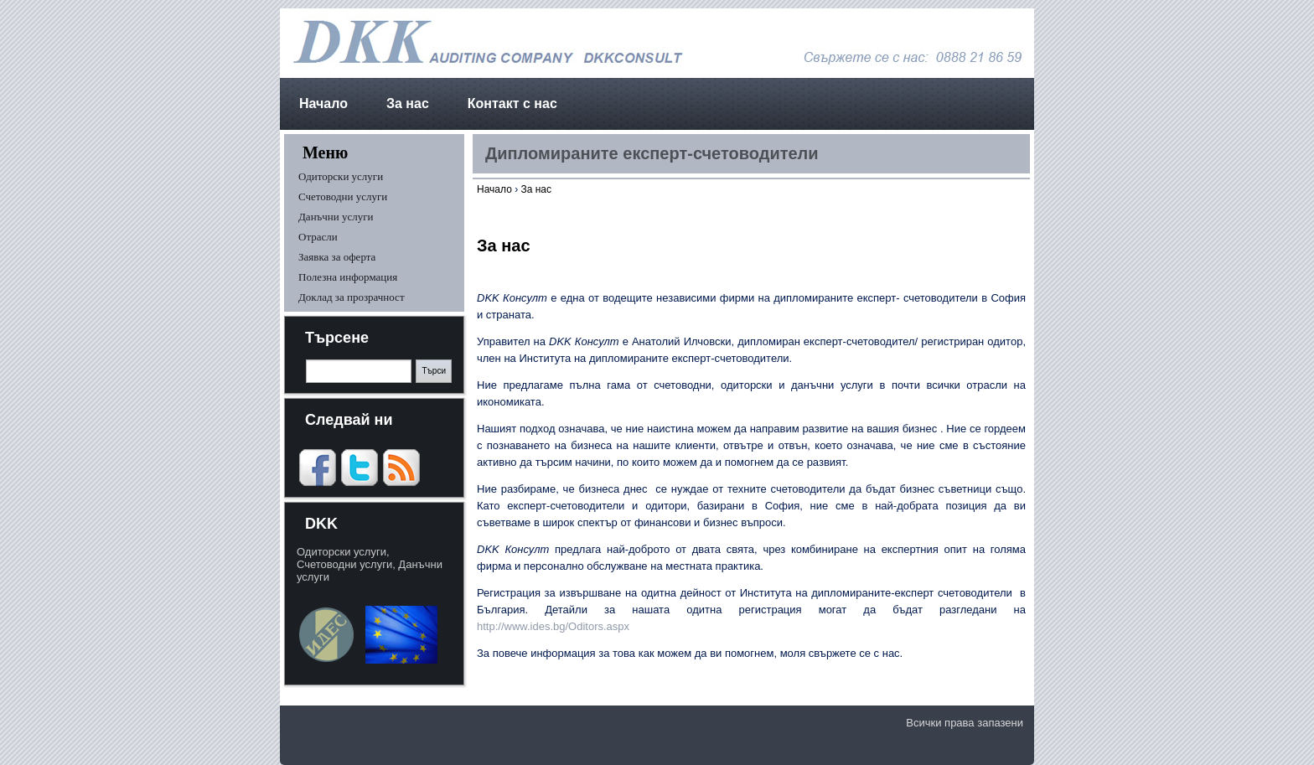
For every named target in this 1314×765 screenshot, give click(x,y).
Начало (323, 103)
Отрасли (318, 236)
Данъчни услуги (336, 216)
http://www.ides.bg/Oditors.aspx (555, 626)
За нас (407, 103)
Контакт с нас (512, 103)
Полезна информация (347, 277)
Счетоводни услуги (342, 196)
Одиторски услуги (340, 176)
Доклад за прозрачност (351, 297)
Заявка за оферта (336, 257)
